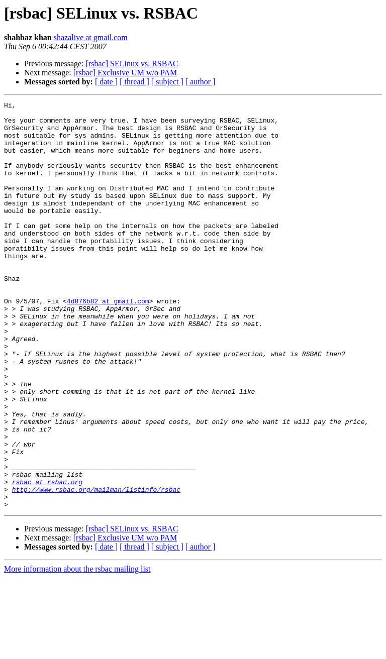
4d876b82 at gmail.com (108, 341)
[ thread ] (134, 81)
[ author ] (200, 81)
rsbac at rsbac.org (47, 558)
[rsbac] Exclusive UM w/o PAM (125, 72)
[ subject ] (167, 81)
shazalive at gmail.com (91, 37)
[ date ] (106, 81)
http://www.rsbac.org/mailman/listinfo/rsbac (96, 567)
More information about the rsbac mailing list (77, 650)
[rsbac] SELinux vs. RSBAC (132, 63)
